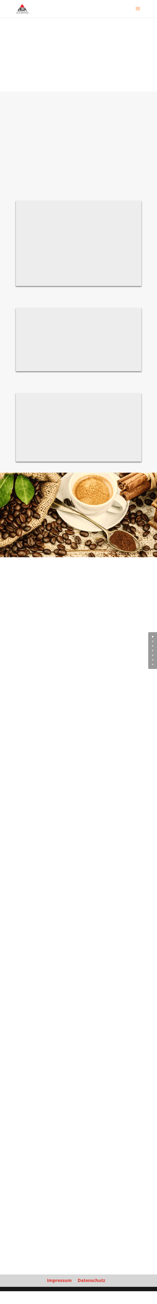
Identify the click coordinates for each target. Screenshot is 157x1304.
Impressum (59, 1280)
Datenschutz (91, 1280)
